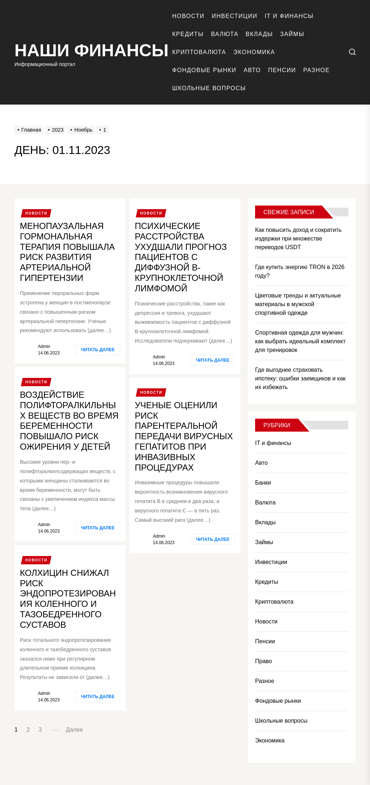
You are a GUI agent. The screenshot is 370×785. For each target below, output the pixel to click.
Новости (188, 16)
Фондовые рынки (204, 70)
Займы (292, 34)
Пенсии (282, 70)
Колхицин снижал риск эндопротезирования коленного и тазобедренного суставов (68, 599)
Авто (252, 70)
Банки (263, 483)
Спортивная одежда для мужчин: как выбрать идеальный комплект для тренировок (300, 341)
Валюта (224, 34)
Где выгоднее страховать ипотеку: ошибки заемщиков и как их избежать (300, 378)
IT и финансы (288, 16)
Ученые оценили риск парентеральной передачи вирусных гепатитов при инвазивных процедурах (184, 436)
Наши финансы (91, 50)
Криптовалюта (199, 52)
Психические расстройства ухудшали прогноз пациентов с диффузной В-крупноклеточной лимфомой (181, 257)
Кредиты (188, 34)
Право (263, 661)
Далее (74, 730)
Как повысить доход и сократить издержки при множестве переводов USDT (298, 238)
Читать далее (98, 349)
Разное (316, 70)
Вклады (259, 34)
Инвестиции (235, 16)
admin (44, 346)
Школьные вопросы (209, 88)
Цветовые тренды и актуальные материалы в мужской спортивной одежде (298, 304)
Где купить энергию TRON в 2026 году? (300, 271)
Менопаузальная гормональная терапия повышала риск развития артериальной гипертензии (67, 252)
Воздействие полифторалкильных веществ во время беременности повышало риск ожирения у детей (69, 420)
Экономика (254, 52)
